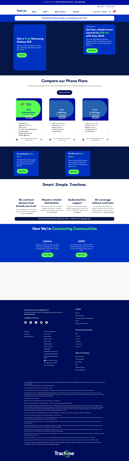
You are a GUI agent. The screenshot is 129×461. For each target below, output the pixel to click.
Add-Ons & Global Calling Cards (84, 318)
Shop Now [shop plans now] (73, 172)
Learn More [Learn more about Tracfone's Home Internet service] (92, 50)
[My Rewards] (104, 12)
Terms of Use (47, 334)
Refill (77, 332)
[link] (75, 11)
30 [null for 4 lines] (29, 117)
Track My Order (79, 342)
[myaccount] (96, 12)
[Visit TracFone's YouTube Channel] (41, 323)
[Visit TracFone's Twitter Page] (36, 323)
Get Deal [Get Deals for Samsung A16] (22, 55)
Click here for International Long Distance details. (60, 400)
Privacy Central (48, 339)
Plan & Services (80, 315)
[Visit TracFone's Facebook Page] (25, 323)
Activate (77, 337)
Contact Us (27, 334)
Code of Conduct (48, 346)
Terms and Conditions (49, 332)
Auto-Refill (78, 335)
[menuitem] (35, 11)
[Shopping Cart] (113, 12)
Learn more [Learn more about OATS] (81, 255)
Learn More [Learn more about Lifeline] (47, 255)
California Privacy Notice (50, 363)
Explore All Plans (64, 92)
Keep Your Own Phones (82, 323)
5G (76, 362)
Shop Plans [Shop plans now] (22, 171)
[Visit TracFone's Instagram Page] (31, 323)
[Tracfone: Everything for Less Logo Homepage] (21, 11)
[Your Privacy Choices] (52, 361)
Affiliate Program (29, 336)
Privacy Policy (47, 336)
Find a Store (79, 359)
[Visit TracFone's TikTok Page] (46, 323)
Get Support (78, 340)
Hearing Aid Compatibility (51, 354)
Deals (77, 320)
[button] (35, 11)
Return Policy (47, 341)
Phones (77, 313)
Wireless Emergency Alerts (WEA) (51, 357)
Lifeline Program (80, 364)
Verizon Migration (80, 367)
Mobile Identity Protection (51, 351)
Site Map (26, 332)
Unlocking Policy (48, 344)
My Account (78, 345)
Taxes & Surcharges (49, 365)
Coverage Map (80, 357)
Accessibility (47, 349)
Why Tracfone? (80, 354)
